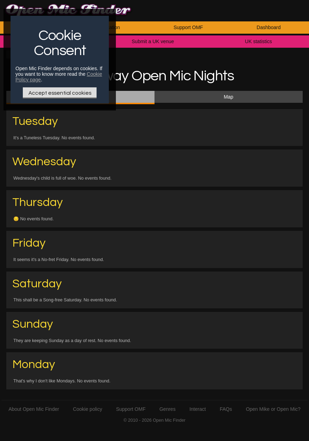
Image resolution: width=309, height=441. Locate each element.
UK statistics (258, 41)
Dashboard (269, 27)
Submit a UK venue (153, 41)
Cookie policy (87, 409)
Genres (167, 409)
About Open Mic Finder (33, 409)
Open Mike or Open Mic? (273, 409)
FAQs (226, 409)
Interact (197, 409)
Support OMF (188, 27)
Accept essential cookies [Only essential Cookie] (59, 93)
